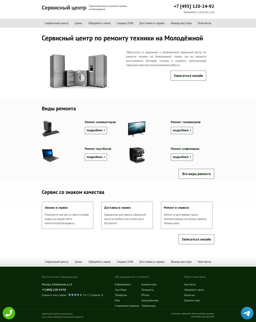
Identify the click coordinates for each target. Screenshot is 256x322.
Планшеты (147, 289)
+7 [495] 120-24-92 (194, 6)
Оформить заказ (99, 23)
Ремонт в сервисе (176, 207)
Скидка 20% (125, 23)
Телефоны (121, 295)
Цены (78, 23)
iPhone (145, 295)
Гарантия (189, 295)
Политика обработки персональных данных (192, 313)
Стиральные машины (127, 305)
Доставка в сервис (152, 23)
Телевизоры (148, 305)
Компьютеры (149, 284)
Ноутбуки (120, 289)
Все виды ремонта (196, 174)
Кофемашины (123, 284)
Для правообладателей (202, 316)
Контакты (204, 23)
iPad (117, 300)
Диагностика (192, 300)
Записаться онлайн (188, 75)
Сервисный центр (56, 23)
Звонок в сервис (56, 207)
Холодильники (150, 300)
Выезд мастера (181, 23)
